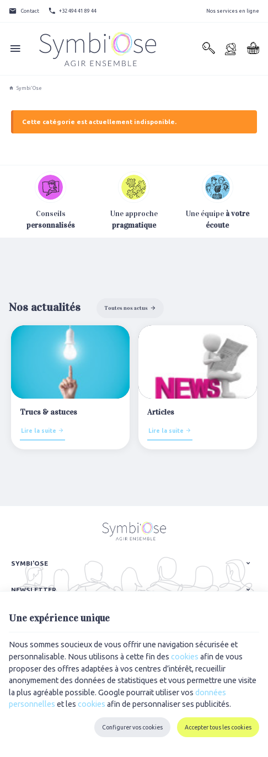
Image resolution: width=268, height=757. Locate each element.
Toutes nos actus (126, 308)
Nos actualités (45, 307)
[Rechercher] (208, 49)
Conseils (50, 219)
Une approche (134, 201)
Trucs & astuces (48, 411)
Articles (160, 411)
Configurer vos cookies (132, 727)
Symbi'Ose (25, 88)
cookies (185, 656)
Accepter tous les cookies (218, 727)
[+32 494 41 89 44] (72, 11)
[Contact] (24, 11)
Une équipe (217, 201)
